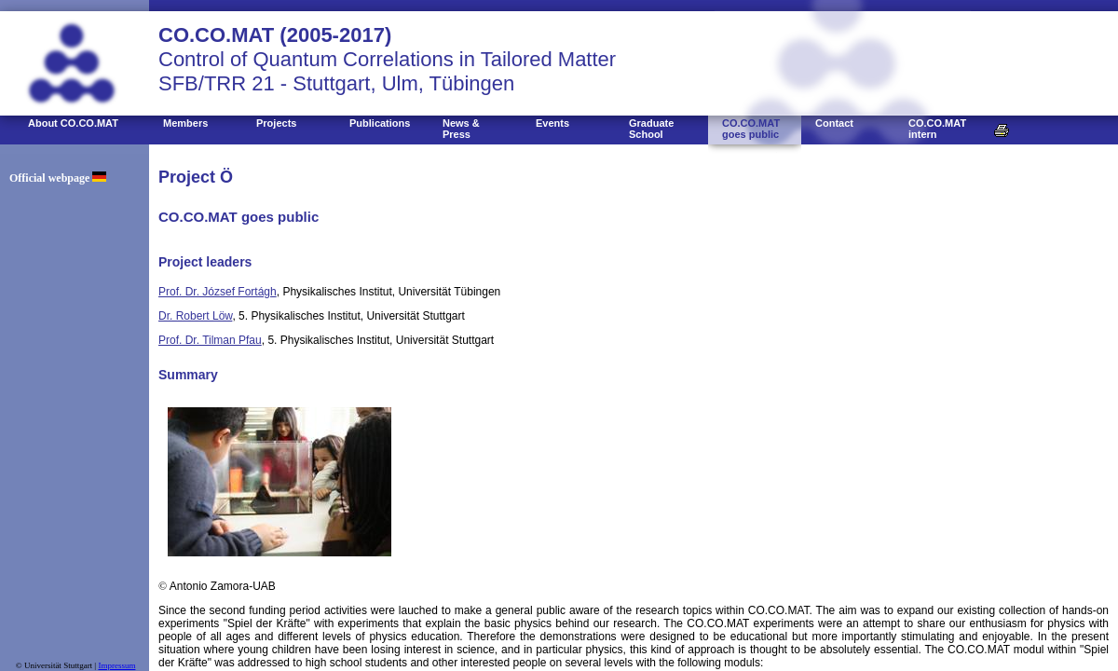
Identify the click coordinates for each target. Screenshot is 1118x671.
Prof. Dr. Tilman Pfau (210, 340)
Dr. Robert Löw (195, 315)
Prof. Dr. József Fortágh (217, 291)
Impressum (116, 665)
